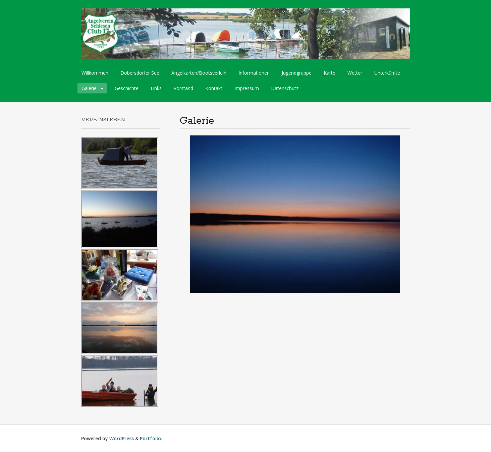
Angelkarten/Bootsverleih (198, 73)
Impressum (246, 88)
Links (156, 88)
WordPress (121, 438)
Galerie (89, 88)
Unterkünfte (387, 73)
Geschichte (127, 88)
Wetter (354, 73)
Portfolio (150, 438)
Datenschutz (284, 88)
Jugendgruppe (297, 73)
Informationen (254, 73)
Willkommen (94, 73)
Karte (329, 73)
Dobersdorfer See (139, 73)
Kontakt (213, 88)
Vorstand (183, 88)
